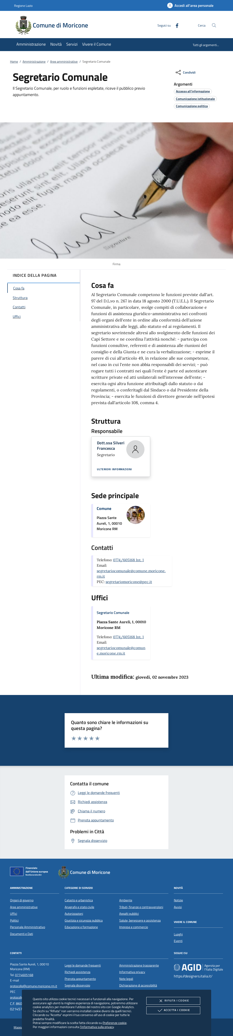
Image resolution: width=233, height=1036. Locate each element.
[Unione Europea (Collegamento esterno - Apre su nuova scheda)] (30, 872)
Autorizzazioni (74, 913)
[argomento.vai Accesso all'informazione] (193, 91)
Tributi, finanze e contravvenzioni (141, 907)
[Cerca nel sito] (214, 25)
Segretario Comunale (113, 612)
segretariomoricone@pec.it (129, 581)
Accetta (173, 1010)
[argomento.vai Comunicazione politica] (192, 106)
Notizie (178, 900)
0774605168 (24, 974)
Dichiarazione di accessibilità (138, 985)
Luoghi (178, 934)
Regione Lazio (23, 5)
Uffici (13, 913)
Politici (14, 920)
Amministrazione (34, 61)
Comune (104, 508)
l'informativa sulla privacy (97, 1026)
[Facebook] (175, 25)
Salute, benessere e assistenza (140, 920)
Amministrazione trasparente (139, 965)
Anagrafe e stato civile (79, 907)
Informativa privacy (132, 971)
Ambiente (125, 900)
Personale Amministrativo (27, 927)
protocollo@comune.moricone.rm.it (33, 986)
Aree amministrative (64, 61)
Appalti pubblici (129, 913)
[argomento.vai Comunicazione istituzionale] (195, 98)
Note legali (126, 978)
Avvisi (178, 907)
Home (14, 61)
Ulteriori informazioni (114, 469)
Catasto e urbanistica (79, 900)
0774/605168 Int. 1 (128, 560)
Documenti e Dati (21, 933)
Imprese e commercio (133, 927)
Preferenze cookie (115, 1022)
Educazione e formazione (81, 927)
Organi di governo (21, 900)
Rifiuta (173, 1000)
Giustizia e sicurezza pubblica (84, 920)
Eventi (178, 940)
